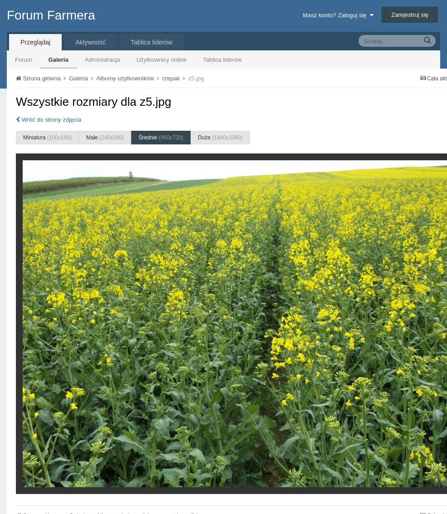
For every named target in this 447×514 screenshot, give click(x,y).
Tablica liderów (222, 59)
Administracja (102, 59)
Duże (220, 137)
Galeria (59, 59)
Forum (23, 59)
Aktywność (90, 42)
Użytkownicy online (162, 59)
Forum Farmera (51, 15)
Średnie (160, 137)
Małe (105, 137)
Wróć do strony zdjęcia (48, 119)
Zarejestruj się (409, 14)
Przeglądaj (35, 42)
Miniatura (47, 137)
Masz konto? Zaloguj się (338, 15)
